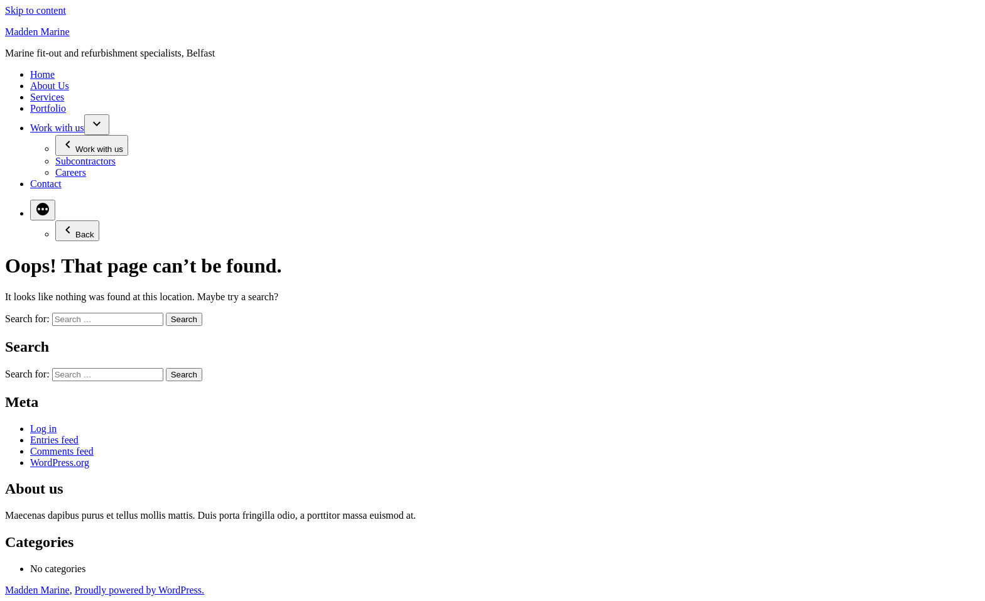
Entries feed (54, 440)
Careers (70, 172)
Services (47, 97)
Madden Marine (37, 31)
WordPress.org (59, 462)
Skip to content (35, 10)
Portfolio (48, 108)
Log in (43, 428)
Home (42, 74)
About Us (49, 85)
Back (77, 230)
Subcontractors (85, 161)
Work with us (57, 127)
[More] (42, 210)
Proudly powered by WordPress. (139, 590)
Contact (46, 183)
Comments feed (62, 451)
